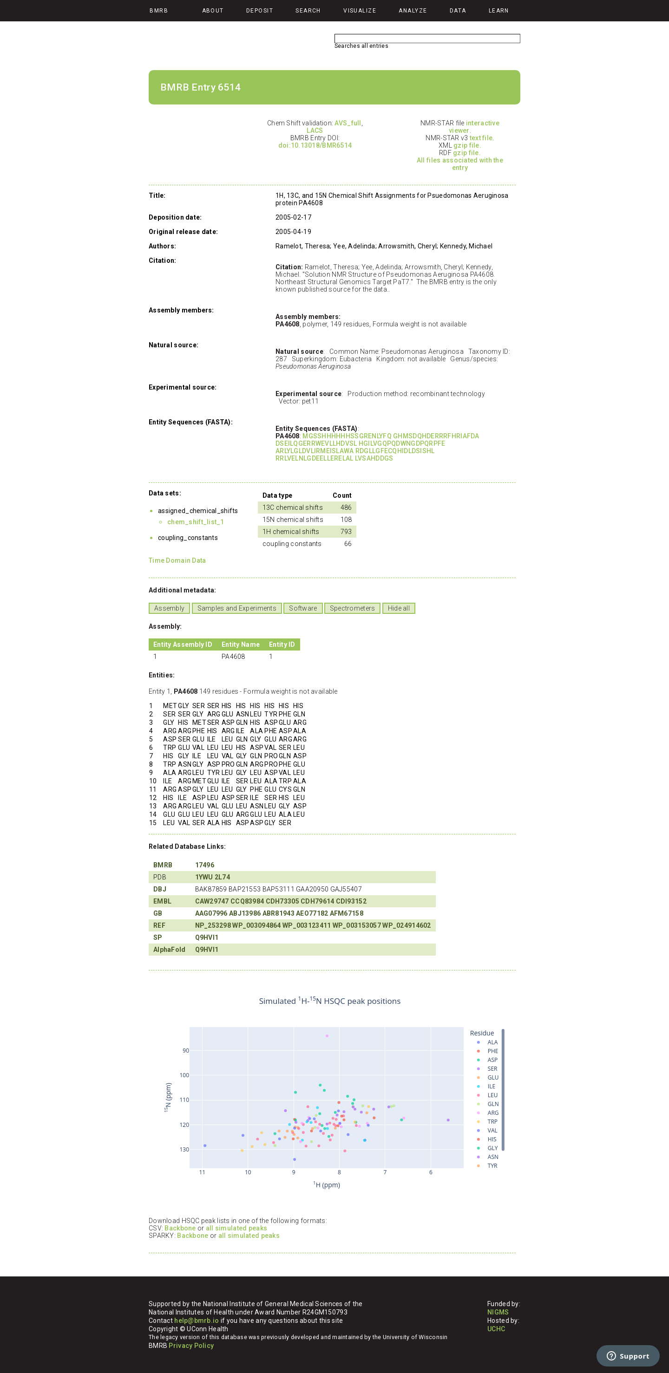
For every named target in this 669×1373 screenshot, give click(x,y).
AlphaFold (169, 949)
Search (308, 10)
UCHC (496, 1329)
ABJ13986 (245, 913)
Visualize (359, 10)
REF (159, 925)
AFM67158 (346, 913)
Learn (499, 10)
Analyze (413, 10)
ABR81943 (278, 913)
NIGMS (498, 1312)
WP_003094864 (256, 925)
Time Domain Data (177, 560)
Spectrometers (352, 608)
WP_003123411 (306, 925)
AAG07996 (211, 913)
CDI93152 (351, 901)
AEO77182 (312, 913)
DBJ (159, 889)
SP (158, 937)
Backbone (180, 1228)
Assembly (169, 608)
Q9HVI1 (207, 937)
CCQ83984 (247, 901)
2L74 (222, 877)
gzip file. (467, 145)
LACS (315, 130)
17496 (204, 865)
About (213, 10)
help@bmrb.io (196, 1320)
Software (303, 608)
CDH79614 (317, 901)
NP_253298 (213, 925)
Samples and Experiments (236, 608)
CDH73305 (282, 901)
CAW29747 (212, 901)
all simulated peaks (236, 1228)
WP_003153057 (357, 925)
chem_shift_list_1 (195, 522)
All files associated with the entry (460, 163)
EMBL (162, 901)
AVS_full (347, 123)
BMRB (162, 865)
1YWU (204, 877)
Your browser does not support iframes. (330, 1093)
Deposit (259, 10)
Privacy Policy (191, 1345)
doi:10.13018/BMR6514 (315, 145)
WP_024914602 (406, 925)
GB (158, 913)
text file (481, 138)
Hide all (399, 608)
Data (458, 10)
